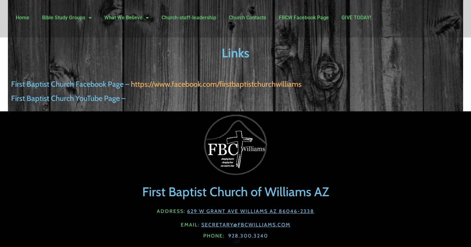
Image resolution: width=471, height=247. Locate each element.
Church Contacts (247, 13)
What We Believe (126, 13)
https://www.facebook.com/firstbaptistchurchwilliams (216, 84)
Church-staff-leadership (189, 13)
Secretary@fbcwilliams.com (246, 225)
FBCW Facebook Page (304, 13)
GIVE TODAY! (356, 13)
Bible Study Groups (67, 13)
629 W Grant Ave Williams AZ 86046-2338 (250, 211)
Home (22, 13)
